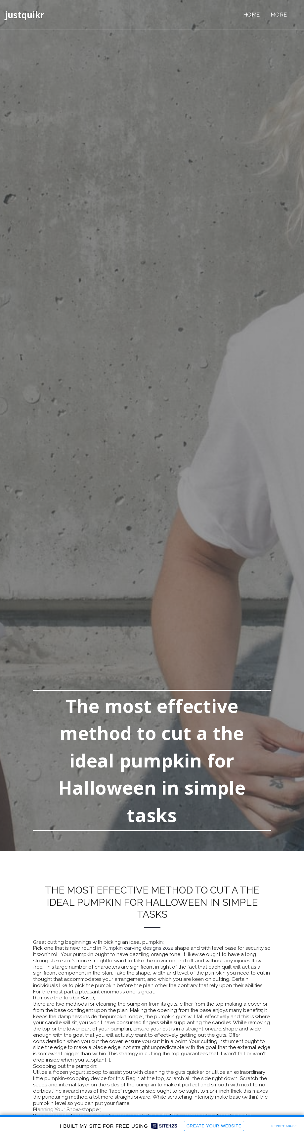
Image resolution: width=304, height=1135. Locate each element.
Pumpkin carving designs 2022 (138, 948)
